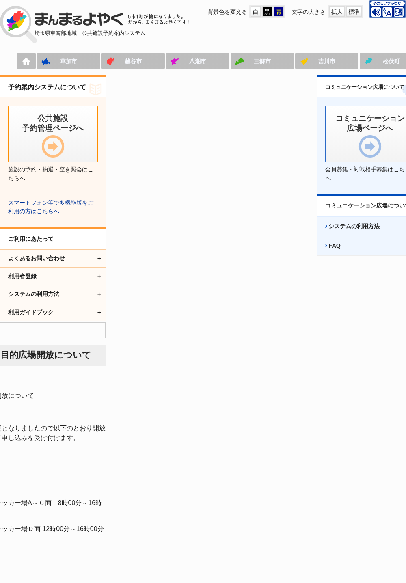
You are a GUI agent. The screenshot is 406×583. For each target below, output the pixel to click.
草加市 (50, 61)
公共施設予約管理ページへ (34, 523)
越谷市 (115, 61)
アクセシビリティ (218, 523)
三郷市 (244, 61)
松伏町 (373, 61)
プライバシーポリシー (290, 523)
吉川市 (308, 61)
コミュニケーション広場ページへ (132, 523)
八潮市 (179, 61)
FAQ (326, 254)
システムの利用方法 (345, 235)
